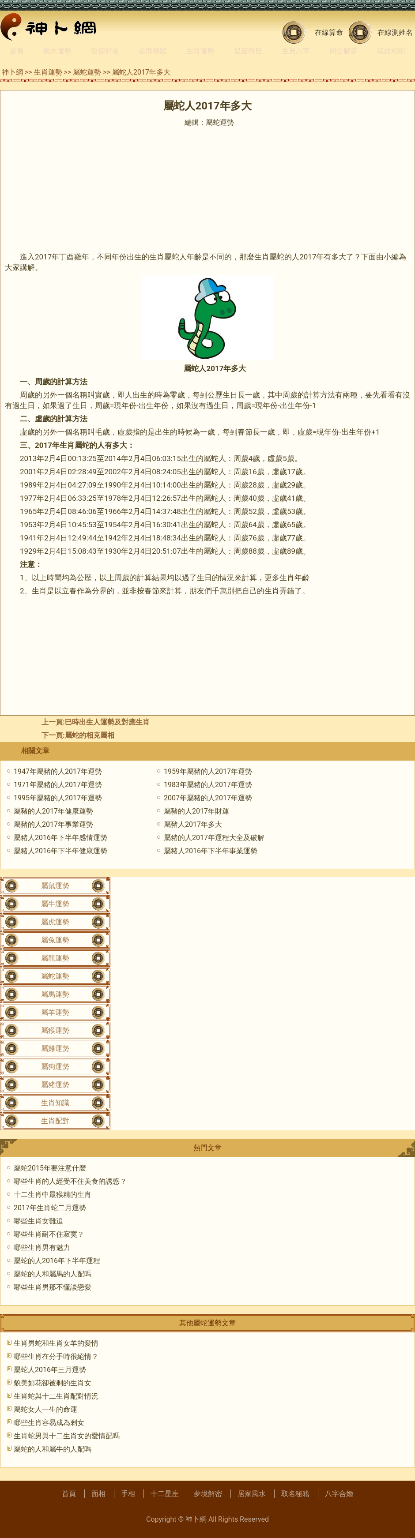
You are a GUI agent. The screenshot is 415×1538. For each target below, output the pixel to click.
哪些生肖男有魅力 (42, 1247)
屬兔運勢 (55, 940)
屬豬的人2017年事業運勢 (53, 824)
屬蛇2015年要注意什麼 (50, 1168)
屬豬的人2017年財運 (196, 811)
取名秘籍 (295, 1493)
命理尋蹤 (153, 51)
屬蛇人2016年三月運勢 (50, 1369)
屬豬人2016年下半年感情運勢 (60, 837)
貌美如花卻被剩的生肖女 (52, 1383)
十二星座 (165, 1493)
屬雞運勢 (55, 1048)
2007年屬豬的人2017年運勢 (208, 798)
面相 (98, 1493)
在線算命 (329, 32)
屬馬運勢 (55, 994)
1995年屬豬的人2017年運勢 (58, 798)
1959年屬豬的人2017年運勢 (208, 771)
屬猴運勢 (55, 1030)
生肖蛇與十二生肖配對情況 (56, 1396)
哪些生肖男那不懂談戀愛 (52, 1287)
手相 (128, 1493)
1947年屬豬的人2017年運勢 (58, 771)
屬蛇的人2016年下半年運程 (57, 1261)
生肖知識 (55, 1103)
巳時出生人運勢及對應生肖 (107, 722)
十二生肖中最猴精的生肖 (52, 1194)
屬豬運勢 (55, 1084)
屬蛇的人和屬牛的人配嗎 (52, 1449)
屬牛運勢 (55, 904)
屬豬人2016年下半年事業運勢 (210, 851)
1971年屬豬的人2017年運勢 (58, 784)
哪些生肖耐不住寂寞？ (49, 1234)
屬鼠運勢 (55, 886)
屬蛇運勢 (87, 72)
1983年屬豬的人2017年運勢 (208, 784)
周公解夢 (343, 51)
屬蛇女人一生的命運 (45, 1409)
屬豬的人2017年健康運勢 (53, 811)
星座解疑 (248, 51)
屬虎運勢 (55, 922)
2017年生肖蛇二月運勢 (50, 1208)
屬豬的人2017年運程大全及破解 (214, 837)
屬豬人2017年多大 (193, 824)
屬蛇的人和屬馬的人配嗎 (52, 1274)
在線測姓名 (395, 32)
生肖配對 (55, 1121)
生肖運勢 (200, 51)
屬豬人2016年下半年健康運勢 (60, 851)
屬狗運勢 (55, 1066)
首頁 (17, 51)
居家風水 (252, 1493)
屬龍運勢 (55, 958)
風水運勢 (57, 51)
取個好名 (105, 51)
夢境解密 (208, 1493)
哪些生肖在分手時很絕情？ (56, 1356)
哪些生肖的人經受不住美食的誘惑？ (70, 1181)
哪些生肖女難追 (38, 1221)
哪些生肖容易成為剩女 (49, 1422)
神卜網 (12, 72)
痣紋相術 (391, 51)
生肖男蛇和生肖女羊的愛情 (56, 1343)
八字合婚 (339, 1493)
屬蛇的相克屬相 (89, 735)
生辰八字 (296, 51)
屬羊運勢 (55, 1012)
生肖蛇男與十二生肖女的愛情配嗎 (67, 1436)
